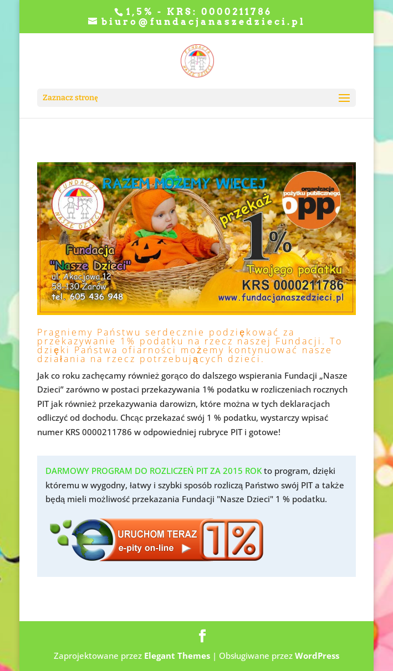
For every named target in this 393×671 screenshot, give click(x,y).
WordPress (317, 655)
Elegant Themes (177, 655)
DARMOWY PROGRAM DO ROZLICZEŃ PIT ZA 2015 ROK (153, 470)
